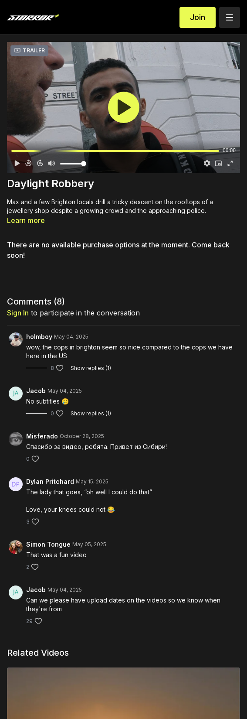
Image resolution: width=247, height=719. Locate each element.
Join (197, 17)
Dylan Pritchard (50, 481)
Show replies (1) (91, 368)
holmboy (39, 336)
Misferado (42, 436)
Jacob (36, 390)
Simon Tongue (48, 544)
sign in (18, 312)
